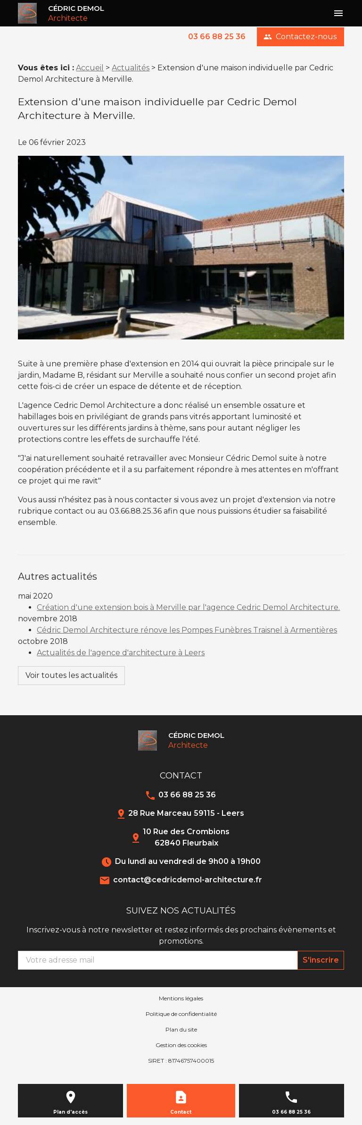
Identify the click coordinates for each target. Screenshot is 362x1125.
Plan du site (181, 1029)
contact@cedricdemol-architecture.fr (187, 879)
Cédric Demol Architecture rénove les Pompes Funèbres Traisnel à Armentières (187, 630)
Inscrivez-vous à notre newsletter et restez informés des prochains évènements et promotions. (181, 935)
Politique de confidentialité (181, 1013)
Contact (180, 1112)
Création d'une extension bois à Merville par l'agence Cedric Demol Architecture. (188, 607)
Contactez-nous (300, 36)
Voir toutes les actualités (71, 675)
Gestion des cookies (181, 1045)
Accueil (90, 67)
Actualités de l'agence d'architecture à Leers (121, 652)
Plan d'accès (70, 1112)
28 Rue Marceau (186, 813)
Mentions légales (181, 998)
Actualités (130, 67)
